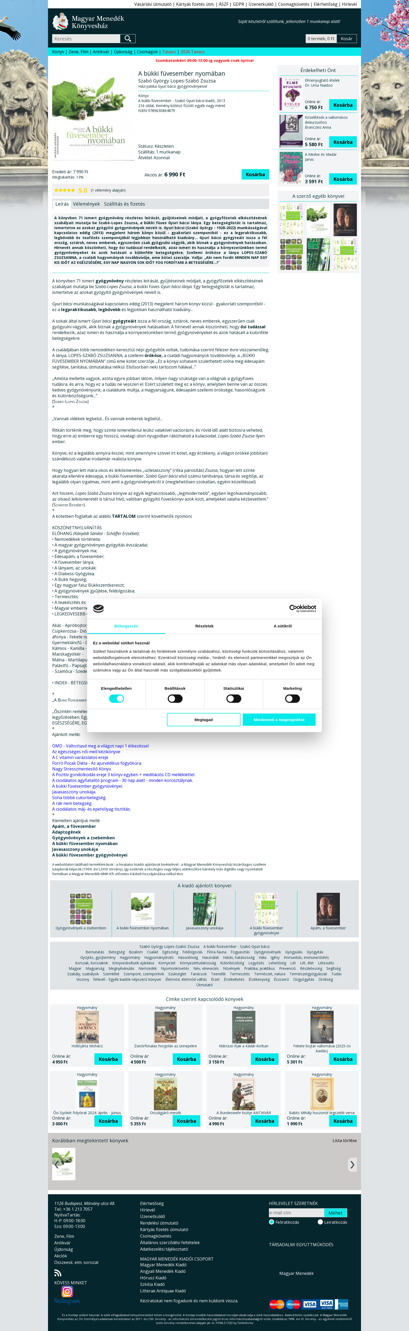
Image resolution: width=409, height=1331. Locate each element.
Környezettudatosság (198, 962)
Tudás (336, 973)
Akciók (60, 1256)
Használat (210, 957)
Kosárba (255, 174)
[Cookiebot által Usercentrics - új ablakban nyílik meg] (293, 609)
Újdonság (123, 52)
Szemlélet (111, 973)
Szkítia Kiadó (152, 1284)
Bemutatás (95, 951)
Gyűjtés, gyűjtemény (98, 957)
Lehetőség (277, 962)
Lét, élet (307, 962)
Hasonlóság (188, 957)
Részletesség (311, 968)
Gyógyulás (294, 951)
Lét (293, 962)
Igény (275, 957)
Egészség (170, 951)
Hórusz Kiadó (153, 1278)
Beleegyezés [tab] (126, 626)
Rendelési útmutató (159, 1223)
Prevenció (287, 968)
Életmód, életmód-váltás (186, 979)
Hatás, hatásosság (239, 957)
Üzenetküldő (261, 4)
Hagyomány (130, 957)
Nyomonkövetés (175, 968)
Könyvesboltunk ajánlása (133, 962)
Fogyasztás (240, 951)
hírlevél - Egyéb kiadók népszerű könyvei (127, 979)
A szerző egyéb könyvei (318, 196)
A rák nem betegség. (72, 803)
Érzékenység (259, 979)
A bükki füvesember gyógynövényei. (87, 786)
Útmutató (204, 984)
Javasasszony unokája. (74, 792)
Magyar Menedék (296, 1273)
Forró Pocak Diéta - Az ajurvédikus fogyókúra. (97, 763)
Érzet (215, 979)
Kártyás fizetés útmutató (164, 1229)
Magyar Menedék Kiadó (163, 1265)
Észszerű (281, 979)
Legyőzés (256, 962)
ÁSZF (223, 4)
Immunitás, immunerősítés (306, 957)
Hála (262, 957)
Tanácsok (198, 973)
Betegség (117, 951)
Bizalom (136, 951)
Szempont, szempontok (144, 973)
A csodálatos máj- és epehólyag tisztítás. (91, 809)
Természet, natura (269, 973)
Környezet (167, 962)
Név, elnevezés (206, 968)
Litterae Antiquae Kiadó (163, 1291)
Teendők (218, 973)
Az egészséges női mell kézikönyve (86, 751)
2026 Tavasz (193, 52)
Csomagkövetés (293, 4)
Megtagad (204, 719)
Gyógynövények (267, 951)
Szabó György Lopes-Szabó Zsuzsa (169, 946)
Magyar (75, 968)
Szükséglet (177, 973)
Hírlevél (349, 4)
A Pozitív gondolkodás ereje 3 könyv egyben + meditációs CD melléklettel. (123, 774)
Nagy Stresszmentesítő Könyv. (82, 769)
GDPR (238, 4)
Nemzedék (148, 968)
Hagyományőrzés (159, 957)
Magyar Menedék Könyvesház (145, 21)
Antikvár (101, 52)
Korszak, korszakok (91, 962)
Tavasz (169, 52)
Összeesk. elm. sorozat (76, 1262)
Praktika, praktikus (259, 968)
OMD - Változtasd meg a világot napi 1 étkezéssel (100, 746)
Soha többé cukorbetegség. (79, 797)
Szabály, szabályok (83, 973)
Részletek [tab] (204, 626)
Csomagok (147, 52)
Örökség (325, 979)
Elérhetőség (326, 4)
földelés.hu (245, 1323)
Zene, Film (78, 52)
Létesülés (326, 962)
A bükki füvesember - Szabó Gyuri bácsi (236, 946)
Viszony (82, 979)
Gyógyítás (315, 951)
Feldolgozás (192, 951)
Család (152, 951)
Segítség (333, 968)
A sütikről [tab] (283, 626)
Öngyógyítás (303, 979)
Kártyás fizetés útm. (195, 4)
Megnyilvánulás (121, 968)
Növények (231, 968)
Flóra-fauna (216, 951)
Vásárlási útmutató (153, 4)
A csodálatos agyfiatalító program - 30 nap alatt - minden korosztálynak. (122, 780)
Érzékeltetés (234, 979)
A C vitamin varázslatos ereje (80, 757)
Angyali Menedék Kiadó (163, 1271)
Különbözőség (232, 962)
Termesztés (240, 973)
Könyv (58, 52)
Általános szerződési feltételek (170, 1242)
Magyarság (95, 968)
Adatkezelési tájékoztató (164, 1249)
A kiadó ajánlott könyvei (204, 885)
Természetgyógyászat (308, 973)
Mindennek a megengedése (279, 719)
